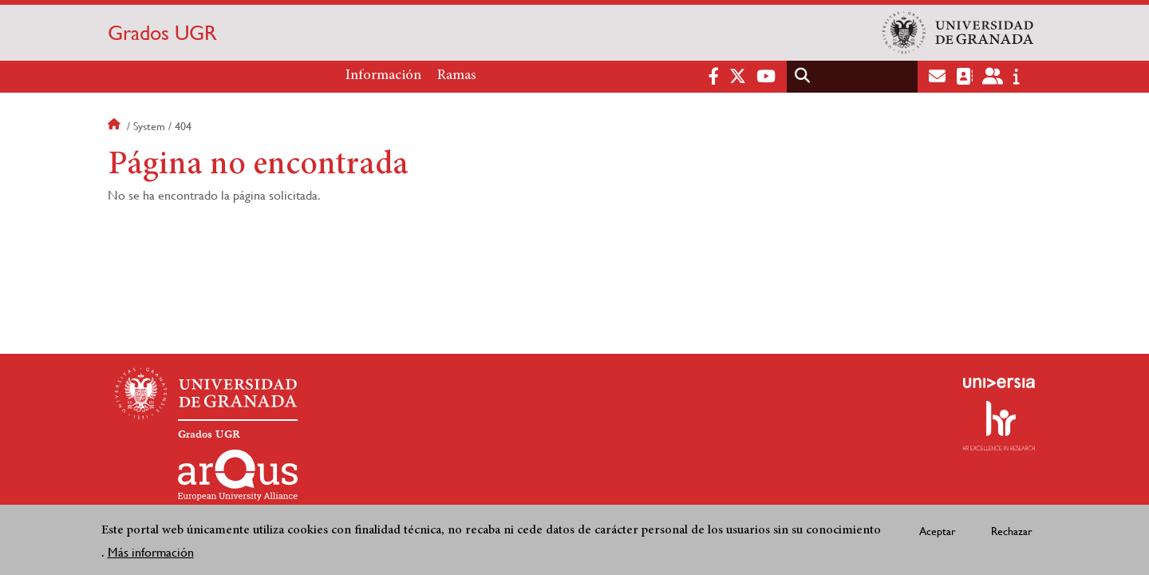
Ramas (456, 76)
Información (383, 76)
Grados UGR (162, 32)
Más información (151, 553)
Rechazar (1012, 531)
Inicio (116, 126)
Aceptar (937, 531)
